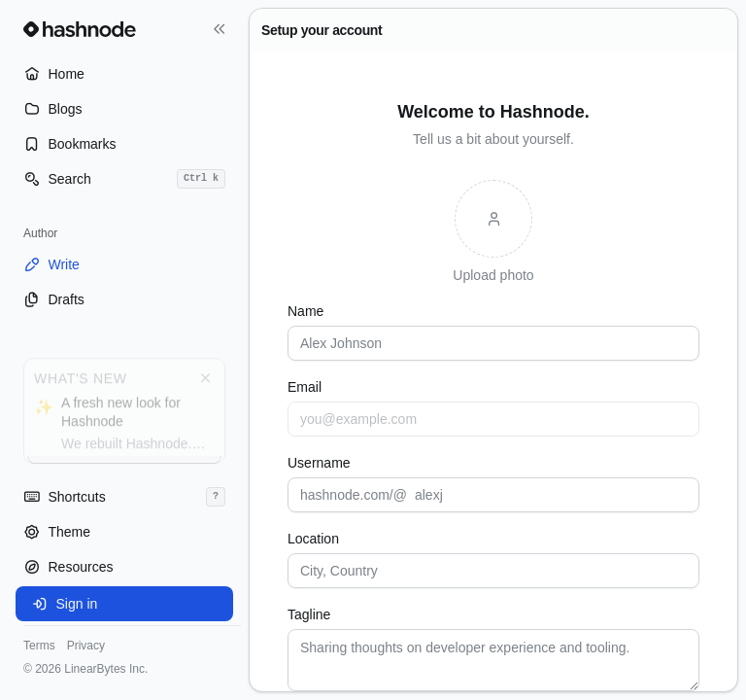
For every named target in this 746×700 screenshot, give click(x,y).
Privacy (86, 645)
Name (305, 311)
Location (313, 538)
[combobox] (493, 570)
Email (305, 387)
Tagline (309, 614)
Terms (39, 645)
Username (319, 463)
